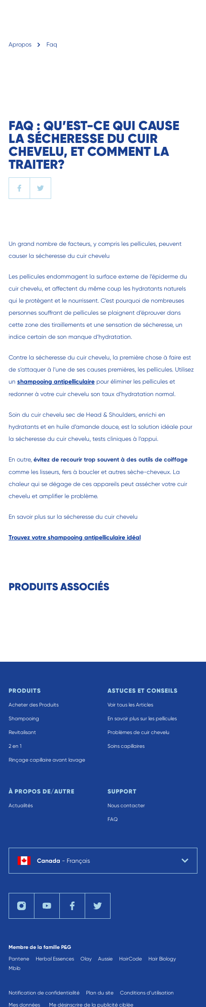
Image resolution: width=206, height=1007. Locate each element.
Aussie (105, 959)
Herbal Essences (55, 959)
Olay (86, 959)
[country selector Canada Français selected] (103, 861)
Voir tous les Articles (130, 705)
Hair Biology (162, 959)
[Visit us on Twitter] (97, 905)
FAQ (113, 819)
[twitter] (40, 188)
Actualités (21, 806)
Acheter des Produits (33, 705)
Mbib (15, 968)
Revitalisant (22, 732)
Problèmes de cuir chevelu (138, 732)
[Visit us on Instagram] (21, 905)
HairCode (130, 959)
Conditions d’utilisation (147, 992)
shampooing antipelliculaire (56, 381)
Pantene (19, 959)
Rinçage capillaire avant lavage (47, 760)
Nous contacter (126, 806)
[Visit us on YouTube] (46, 905)
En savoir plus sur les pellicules (142, 719)
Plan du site (100, 992)
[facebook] (19, 188)
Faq (51, 44)
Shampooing (24, 719)
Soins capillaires (126, 746)
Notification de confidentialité (44, 992)
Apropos (20, 44)
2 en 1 (15, 746)
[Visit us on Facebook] (72, 905)
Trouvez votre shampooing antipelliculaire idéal (75, 537)
